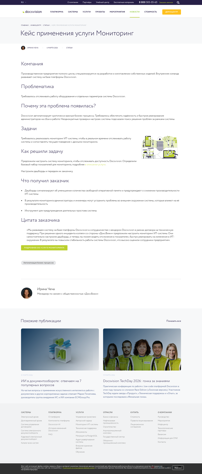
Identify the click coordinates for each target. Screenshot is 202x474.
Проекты (100, 12)
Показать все (173, 321)
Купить (134, 412)
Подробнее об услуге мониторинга (44, 248)
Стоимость (150, 12)
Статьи (46, 25)
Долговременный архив (31, 421)
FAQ (50, 434)
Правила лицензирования (141, 421)
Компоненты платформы (59, 421)
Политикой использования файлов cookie (79, 468)
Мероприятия (117, 12)
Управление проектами (86, 417)
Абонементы (81, 432)
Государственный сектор (114, 437)
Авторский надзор (84, 421)
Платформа (56, 12)
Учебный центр (102, 2)
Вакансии (162, 434)
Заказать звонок (166, 3)
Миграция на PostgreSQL (86, 436)
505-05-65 (148, 2)
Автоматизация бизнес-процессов (38, 263)
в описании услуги (95, 164)
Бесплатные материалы (124, 2)
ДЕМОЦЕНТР (171, 12)
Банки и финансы (110, 417)
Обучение (80, 452)
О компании (72, 2)
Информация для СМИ (168, 438)
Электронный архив (29, 417)
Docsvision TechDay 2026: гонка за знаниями (136, 381)
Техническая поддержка (86, 428)
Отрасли (108, 412)
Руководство (163, 417)
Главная (24, 25)
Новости (135, 12)
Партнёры (87, 2)
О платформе (54, 417)
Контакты (162, 442)
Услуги (87, 12)
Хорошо (178, 468)
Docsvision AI (54, 424)
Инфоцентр (36, 25)
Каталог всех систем (30, 443)
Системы (73, 12)
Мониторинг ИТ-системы (87, 424)
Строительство (109, 427)
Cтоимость (135, 417)
